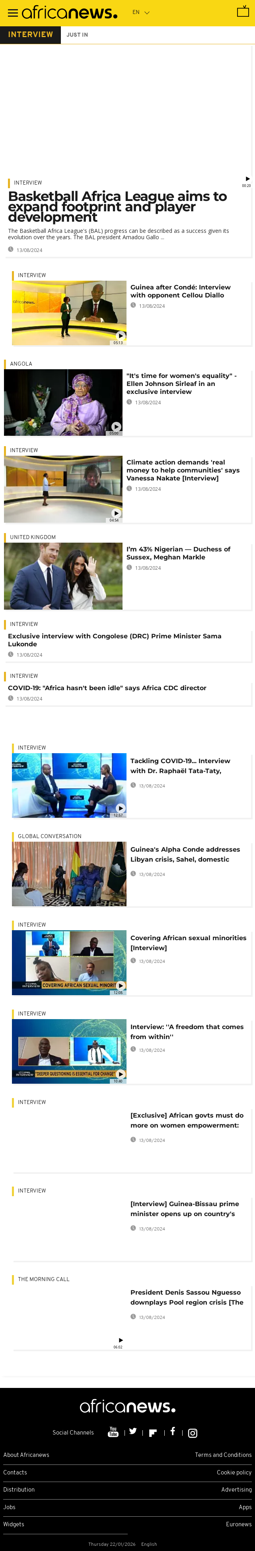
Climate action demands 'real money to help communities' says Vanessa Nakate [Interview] (183, 470)
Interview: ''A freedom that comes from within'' (187, 1032)
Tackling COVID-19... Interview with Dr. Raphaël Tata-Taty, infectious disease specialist (180, 767)
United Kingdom (33, 538)
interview (30, 35)
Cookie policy (234, 1473)
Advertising (236, 1490)
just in (77, 35)
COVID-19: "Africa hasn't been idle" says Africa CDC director (107, 688)
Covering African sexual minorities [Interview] (188, 943)
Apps (245, 1508)
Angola (21, 364)
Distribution (19, 1490)
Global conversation (50, 837)
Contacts (15, 1473)
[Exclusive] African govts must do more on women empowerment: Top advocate (186, 1122)
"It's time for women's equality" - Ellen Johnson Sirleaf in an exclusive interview (182, 384)
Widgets (13, 1525)
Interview (28, 183)
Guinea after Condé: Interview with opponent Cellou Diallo (180, 291)
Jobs (9, 1508)
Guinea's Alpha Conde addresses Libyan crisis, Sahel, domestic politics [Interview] (185, 856)
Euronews (239, 1525)
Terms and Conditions (223, 1455)
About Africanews (26, 1455)
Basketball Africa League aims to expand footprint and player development (117, 206)
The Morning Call (44, 1280)
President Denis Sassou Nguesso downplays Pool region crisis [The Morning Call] (186, 1299)
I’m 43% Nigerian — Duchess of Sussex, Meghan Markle (178, 553)
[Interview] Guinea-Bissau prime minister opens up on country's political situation (184, 1210)
